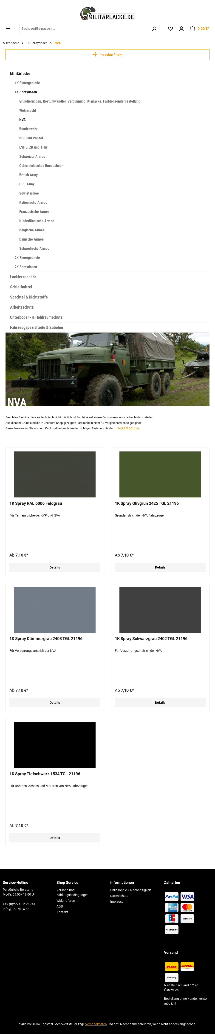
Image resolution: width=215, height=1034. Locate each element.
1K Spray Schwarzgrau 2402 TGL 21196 (151, 638)
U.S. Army (26, 184)
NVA (22, 120)
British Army (28, 175)
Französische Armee (34, 212)
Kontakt (62, 912)
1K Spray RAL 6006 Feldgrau (35, 503)
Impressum (118, 901)
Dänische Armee (31, 239)
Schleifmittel (21, 286)
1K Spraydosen (26, 92)
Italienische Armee (33, 202)
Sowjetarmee (29, 193)
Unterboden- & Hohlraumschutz (36, 317)
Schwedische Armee (34, 248)
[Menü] (8, 28)
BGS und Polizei (31, 138)
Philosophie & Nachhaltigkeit (130, 890)
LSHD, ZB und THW (33, 147)
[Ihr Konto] (181, 28)
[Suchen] (154, 28)
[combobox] (84, 28)
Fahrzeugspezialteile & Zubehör (36, 327)
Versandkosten (96, 1024)
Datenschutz (119, 896)
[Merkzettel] (170, 28)
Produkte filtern (107, 54)
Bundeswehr (28, 129)
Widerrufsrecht (67, 900)
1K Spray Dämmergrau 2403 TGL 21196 (45, 638)
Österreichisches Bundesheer (41, 166)
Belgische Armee (32, 230)
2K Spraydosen (26, 267)
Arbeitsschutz (22, 307)
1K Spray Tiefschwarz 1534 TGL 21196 (44, 773)
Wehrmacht (27, 110)
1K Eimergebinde (27, 83)
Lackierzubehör (23, 276)
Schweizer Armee (32, 156)
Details (55, 567)
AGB (60, 906)
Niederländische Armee (36, 221)
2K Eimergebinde (27, 258)
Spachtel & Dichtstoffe (29, 297)
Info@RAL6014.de (127, 428)
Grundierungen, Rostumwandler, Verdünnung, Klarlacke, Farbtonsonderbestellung (79, 101)
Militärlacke (20, 73)
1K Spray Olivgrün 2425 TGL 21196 (147, 503)
